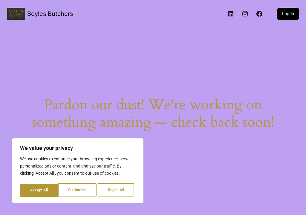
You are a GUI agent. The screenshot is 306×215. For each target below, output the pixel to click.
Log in (288, 13)
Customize (39, 190)
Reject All (78, 190)
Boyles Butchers (50, 13)
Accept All (117, 190)
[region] (77, 171)
